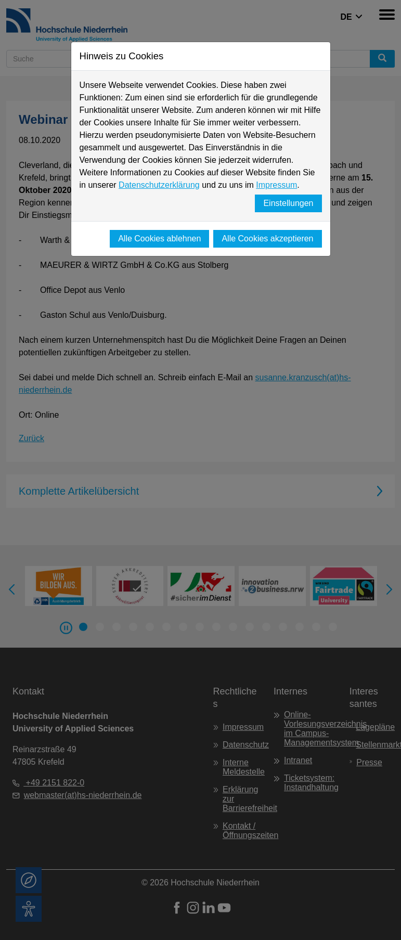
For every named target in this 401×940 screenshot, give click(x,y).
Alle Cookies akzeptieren (267, 238)
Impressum (276, 185)
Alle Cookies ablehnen (159, 238)
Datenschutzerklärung (159, 185)
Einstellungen (288, 203)
